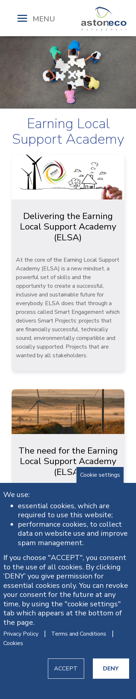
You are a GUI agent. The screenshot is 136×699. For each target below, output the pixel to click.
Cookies (13, 643)
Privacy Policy (20, 634)
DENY (111, 669)
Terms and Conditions (78, 634)
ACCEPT (66, 669)
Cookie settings (100, 475)
